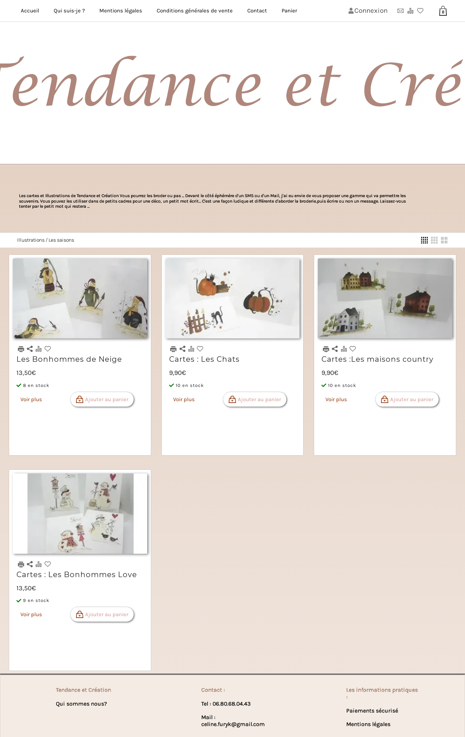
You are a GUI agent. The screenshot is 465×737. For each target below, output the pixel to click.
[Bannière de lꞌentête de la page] (232, 82)
